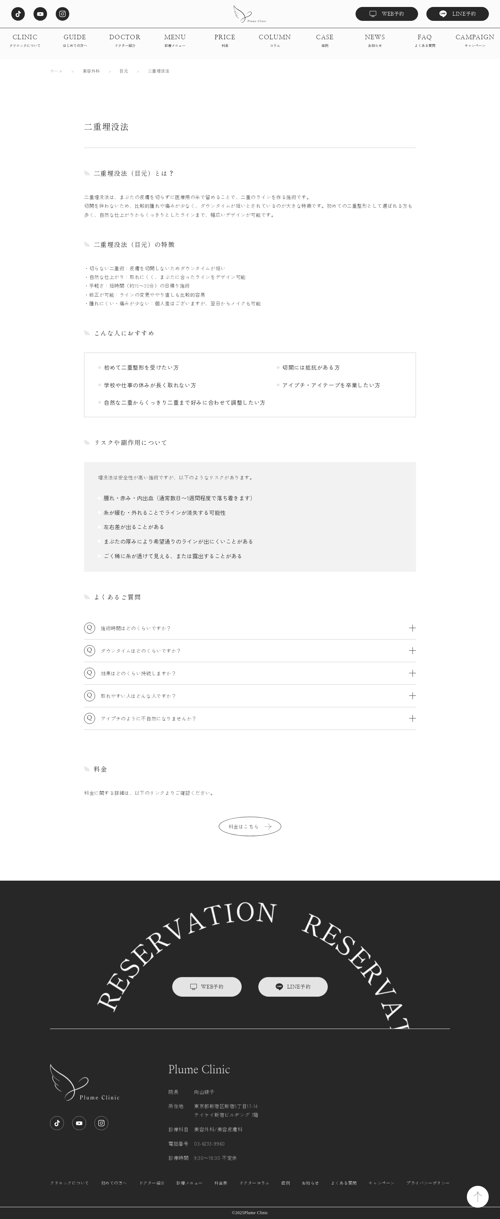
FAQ (425, 41)
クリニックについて (69, 1190)
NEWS (375, 41)
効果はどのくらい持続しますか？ (258, 673)
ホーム (56, 71)
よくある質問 (344, 1190)
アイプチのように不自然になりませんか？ (258, 718)
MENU (175, 41)
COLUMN (275, 41)
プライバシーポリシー (428, 1190)
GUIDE (75, 41)
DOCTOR (125, 41)
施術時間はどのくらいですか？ (258, 628)
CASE (325, 41)
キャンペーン (381, 1190)
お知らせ (310, 1190)
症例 (285, 1190)
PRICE (225, 41)
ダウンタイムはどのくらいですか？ (258, 650)
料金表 (220, 1190)
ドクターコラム (254, 1190)
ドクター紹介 (152, 1190)
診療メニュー (189, 1190)
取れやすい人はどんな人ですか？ (258, 695)
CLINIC (25, 41)
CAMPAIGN (475, 41)
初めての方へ (114, 1190)
